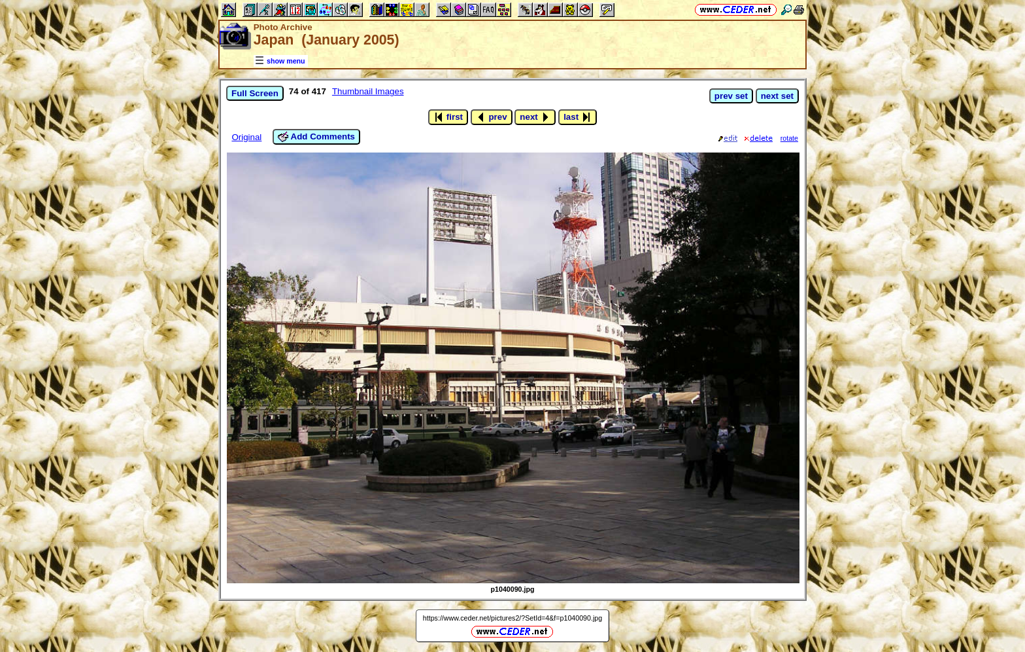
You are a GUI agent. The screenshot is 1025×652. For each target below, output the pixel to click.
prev (491, 117)
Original (246, 137)
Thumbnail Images (368, 91)
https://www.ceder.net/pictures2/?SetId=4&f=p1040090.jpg (512, 618)
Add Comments (316, 137)
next (535, 117)
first (448, 117)
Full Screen (254, 93)
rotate (789, 138)
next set (777, 96)
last (577, 117)
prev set (731, 96)
